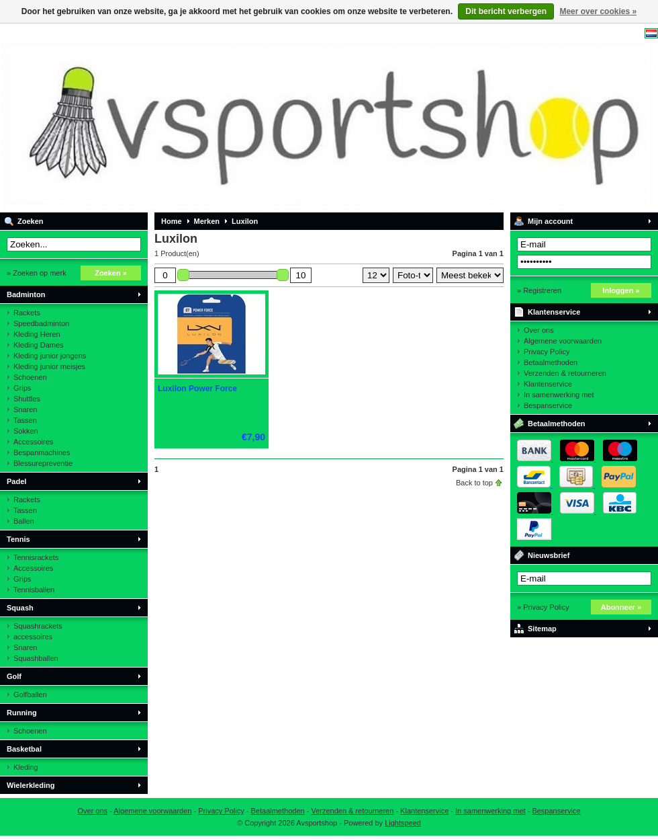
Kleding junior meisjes (49, 366)
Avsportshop (178, 118)
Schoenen (30, 377)
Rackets (26, 313)
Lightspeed (403, 823)
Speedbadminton (41, 323)
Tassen (25, 420)
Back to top (474, 483)
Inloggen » (621, 290)
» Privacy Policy (543, 607)
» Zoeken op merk (36, 273)
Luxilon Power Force (197, 388)
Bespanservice (548, 405)
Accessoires (33, 442)
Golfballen (30, 694)
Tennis (18, 539)
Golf (14, 676)
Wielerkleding (30, 785)
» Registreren (539, 290)
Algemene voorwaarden (563, 341)
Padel (16, 481)
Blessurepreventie (43, 463)
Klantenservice (554, 312)
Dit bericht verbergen (506, 11)
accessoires (32, 637)
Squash (20, 608)
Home (171, 221)
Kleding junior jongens (49, 356)
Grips (22, 388)
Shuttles (26, 399)
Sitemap (542, 629)
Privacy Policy (546, 352)
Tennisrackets (35, 557)
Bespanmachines (41, 452)
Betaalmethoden (550, 362)
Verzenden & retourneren (565, 373)
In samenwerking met (559, 395)
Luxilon (245, 221)
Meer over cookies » (598, 11)
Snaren (25, 409)
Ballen (23, 521)
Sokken (25, 431)
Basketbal (24, 749)
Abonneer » (621, 607)
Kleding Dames (38, 345)
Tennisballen (33, 590)
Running (22, 713)
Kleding (25, 767)
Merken (207, 221)
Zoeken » (111, 273)
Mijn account (550, 221)
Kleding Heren (36, 334)
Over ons (539, 330)
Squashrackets (37, 626)
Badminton (26, 294)
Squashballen (35, 658)
